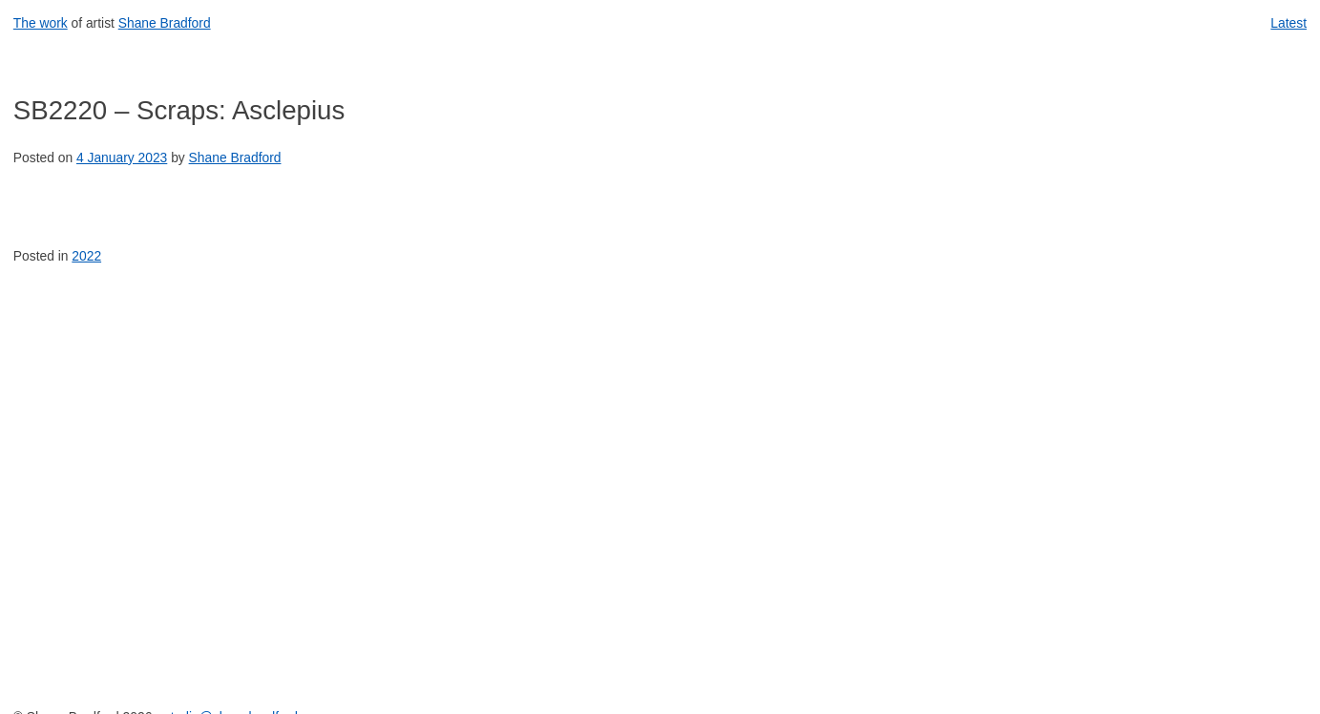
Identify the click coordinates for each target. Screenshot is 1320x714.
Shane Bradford (164, 23)
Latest (1288, 23)
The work (40, 23)
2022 (86, 255)
